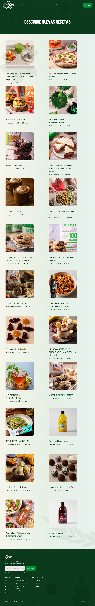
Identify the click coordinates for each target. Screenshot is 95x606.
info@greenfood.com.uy (21, 584)
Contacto (7, 593)
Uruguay (17, 590)
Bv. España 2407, (20, 587)
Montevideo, (18, 588)
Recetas (7, 587)
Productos (7, 590)
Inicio (6, 581)
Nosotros (7, 584)
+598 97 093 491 (20, 581)
